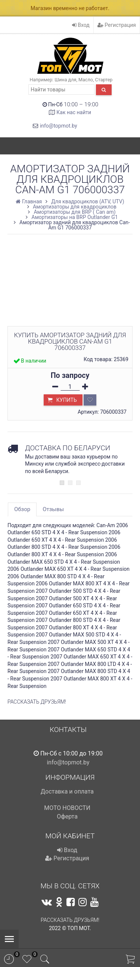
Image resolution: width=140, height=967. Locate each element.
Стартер (104, 79)
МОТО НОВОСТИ (67, 807)
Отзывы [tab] (53, 509)
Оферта (67, 816)
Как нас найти (73, 112)
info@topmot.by (58, 126)
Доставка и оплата (67, 791)
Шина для (65, 79)
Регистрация (116, 25)
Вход (81, 25)
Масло (85, 79)
